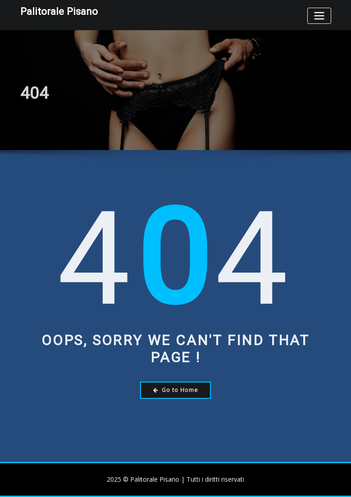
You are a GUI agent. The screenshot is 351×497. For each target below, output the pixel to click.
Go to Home (175, 390)
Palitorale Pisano (59, 11)
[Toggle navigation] (319, 15)
